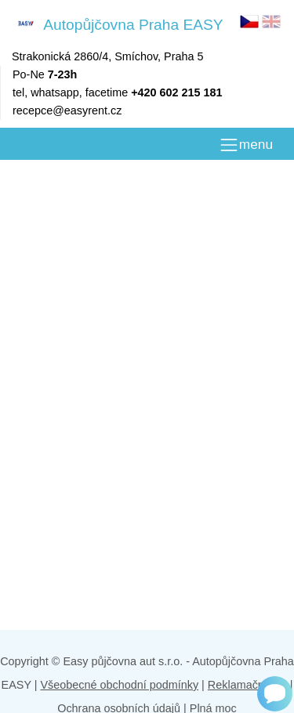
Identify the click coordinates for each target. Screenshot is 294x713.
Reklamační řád (247, 685)
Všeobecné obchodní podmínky (119, 685)
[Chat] (274, 693)
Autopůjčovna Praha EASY (117, 24)
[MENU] (245, 145)
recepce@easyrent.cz (67, 110)
